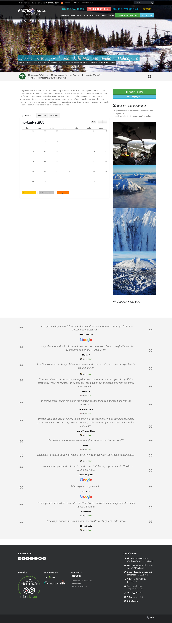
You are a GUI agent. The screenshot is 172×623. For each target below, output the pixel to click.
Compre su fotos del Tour (127, 15)
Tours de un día (98, 9)
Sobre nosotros (90, 15)
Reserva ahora (134, 91)
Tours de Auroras (73, 9)
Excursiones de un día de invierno (47, 63)
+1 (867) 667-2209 (141, 579)
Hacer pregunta (134, 96)
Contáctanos (108, 15)
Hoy (93, 122)
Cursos (146, 9)
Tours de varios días (125, 9)
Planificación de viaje (70, 15)
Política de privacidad (79, 587)
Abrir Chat (139, 593)
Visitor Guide (147, 15)
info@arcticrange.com (135, 589)
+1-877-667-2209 (52, 3)
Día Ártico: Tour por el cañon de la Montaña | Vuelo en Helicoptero (88, 63)
